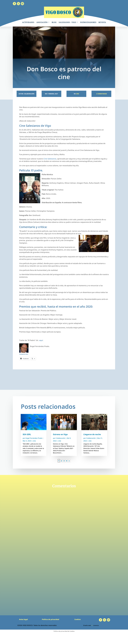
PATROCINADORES (88, 22)
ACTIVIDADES (28, 22)
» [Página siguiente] (69, 461)
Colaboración (60, 438)
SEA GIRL (27, 434)
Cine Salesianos (50, 159)
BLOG (54, 22)
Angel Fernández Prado (34, 438)
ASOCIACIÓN (42, 22)
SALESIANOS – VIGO (67, 22)
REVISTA (102, 22)
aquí (41, 340)
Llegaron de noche (92, 434)
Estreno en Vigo (60, 434)
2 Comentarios (101, 94)
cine (77, 94)
